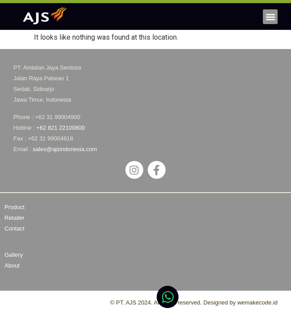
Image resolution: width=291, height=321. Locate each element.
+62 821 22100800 (60, 127)
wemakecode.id (257, 302)
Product (14, 207)
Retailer (14, 217)
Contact (14, 228)
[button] (270, 16)
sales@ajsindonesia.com (65, 149)
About (12, 265)
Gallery (13, 254)
